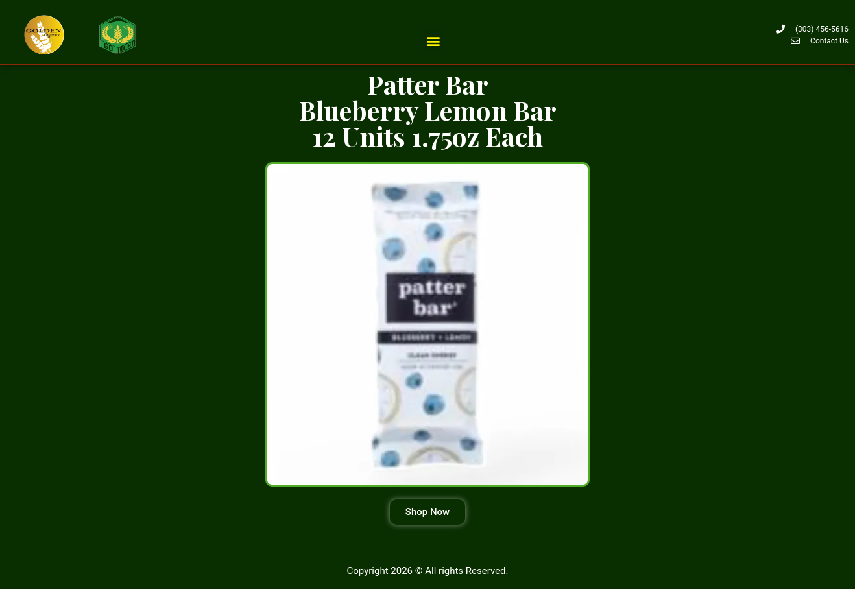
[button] (433, 40)
